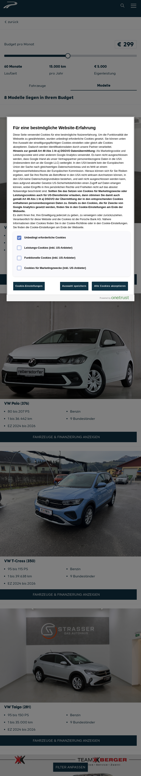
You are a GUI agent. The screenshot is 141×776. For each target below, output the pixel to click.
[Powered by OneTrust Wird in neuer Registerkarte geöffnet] (116, 298)
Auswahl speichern (74, 286)
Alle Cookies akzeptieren (110, 286)
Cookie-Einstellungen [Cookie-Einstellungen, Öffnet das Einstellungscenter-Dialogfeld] (29, 286)
